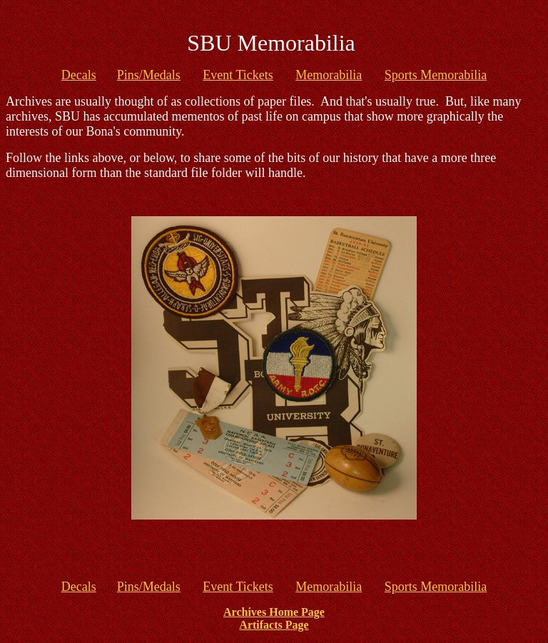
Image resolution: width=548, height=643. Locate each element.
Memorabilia (328, 75)
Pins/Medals (149, 75)
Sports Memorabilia (436, 75)
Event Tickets (238, 75)
